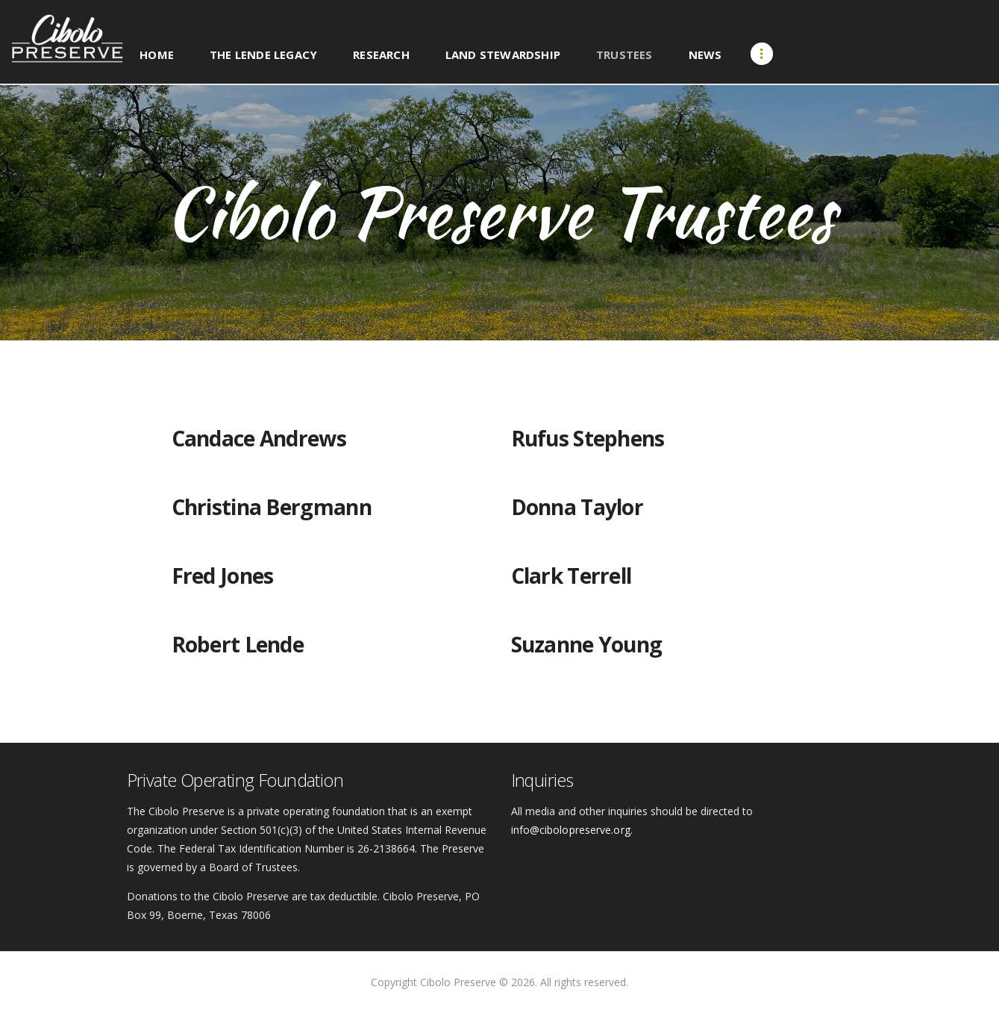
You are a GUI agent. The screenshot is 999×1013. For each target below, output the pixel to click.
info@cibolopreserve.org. (571, 830)
